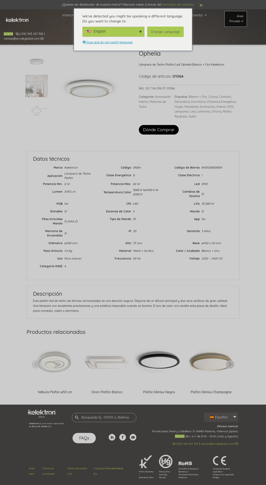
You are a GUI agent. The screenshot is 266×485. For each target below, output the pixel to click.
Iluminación (207, 107)
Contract (225, 97)
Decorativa (182, 102)
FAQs (84, 438)
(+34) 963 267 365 (29, 34)
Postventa (196, 15)
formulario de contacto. (178, 4)
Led (192, 111)
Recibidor (181, 116)
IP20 (230, 107)
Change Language (165, 31)
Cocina (213, 97)
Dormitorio (198, 102)
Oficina (216, 111)
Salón (193, 116)
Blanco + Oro (198, 97)
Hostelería (191, 107)
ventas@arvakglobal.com (23, 38)
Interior (70, 15)
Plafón (227, 111)
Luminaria (203, 111)
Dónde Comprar (159, 129)
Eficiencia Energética (221, 102)
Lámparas (182, 111)
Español (218, 417)
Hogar (179, 107)
